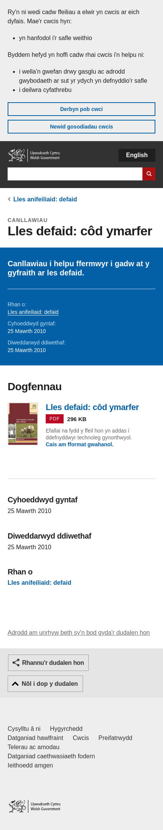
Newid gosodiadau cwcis (81, 127)
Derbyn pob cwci (81, 109)
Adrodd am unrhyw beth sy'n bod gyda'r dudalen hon (79, 632)
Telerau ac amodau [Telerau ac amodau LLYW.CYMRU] (33, 747)
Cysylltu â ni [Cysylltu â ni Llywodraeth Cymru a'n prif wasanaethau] (24, 728)
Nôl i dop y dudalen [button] (50, 683)
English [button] (137, 155)
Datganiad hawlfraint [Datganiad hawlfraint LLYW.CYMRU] (35, 738)
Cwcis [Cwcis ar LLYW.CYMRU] (81, 738)
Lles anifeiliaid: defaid (45, 199)
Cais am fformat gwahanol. (79, 444)
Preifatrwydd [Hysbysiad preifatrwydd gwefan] (116, 738)
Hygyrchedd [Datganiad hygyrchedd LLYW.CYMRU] (66, 728)
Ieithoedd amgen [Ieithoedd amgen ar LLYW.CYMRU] (30, 765)
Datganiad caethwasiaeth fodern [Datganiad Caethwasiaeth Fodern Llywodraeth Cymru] (51, 756)
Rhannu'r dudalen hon (53, 662)
